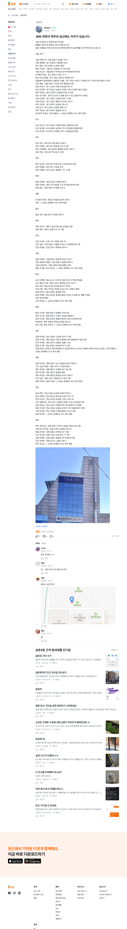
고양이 (20, 9)
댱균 (42, 563)
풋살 (107, 9)
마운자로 (39, 9)
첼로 (42, 631)
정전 (81, 9)
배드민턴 (56, 9)
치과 (62, 9)
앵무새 (77, 9)
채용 (35, 898)
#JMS (38, 526)
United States (105, 895)
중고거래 (59, 891)
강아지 (25, 9)
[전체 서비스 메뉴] (116, 3)
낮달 (42, 578)
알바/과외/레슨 (61, 898)
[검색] (62, 3)
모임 (57, 908)
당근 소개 (37, 891)
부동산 (58, 912)
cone (43, 548)
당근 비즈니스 (82, 891)
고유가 (91, 9)
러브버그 (32, 9)
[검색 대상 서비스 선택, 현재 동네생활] (24, 3)
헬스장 (67, 9)
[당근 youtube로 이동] (19, 893)
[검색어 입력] (46, 4)
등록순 (37, 543)
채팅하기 (59, 919)
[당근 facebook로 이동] (9, 893)
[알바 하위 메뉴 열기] (103, 4)
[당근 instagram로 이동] (14, 893)
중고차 (58, 901)
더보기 (115, 650)
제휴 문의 (80, 895)
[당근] (12, 4)
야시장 (102, 9)
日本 (101, 898)
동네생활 (15, 15)
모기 (111, 9)
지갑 (86, 9)
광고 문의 (80, 898)
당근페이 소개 (38, 895)
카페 (57, 915)
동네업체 (59, 895)
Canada (103, 891)
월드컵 (46, 9)
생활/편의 (39, 22)
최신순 (43, 543)
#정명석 (45, 526)
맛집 (72, 9)
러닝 (115, 9)
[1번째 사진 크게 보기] (72, 485)
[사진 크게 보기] (78, 605)
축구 (50, 9)
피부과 (97, 9)
